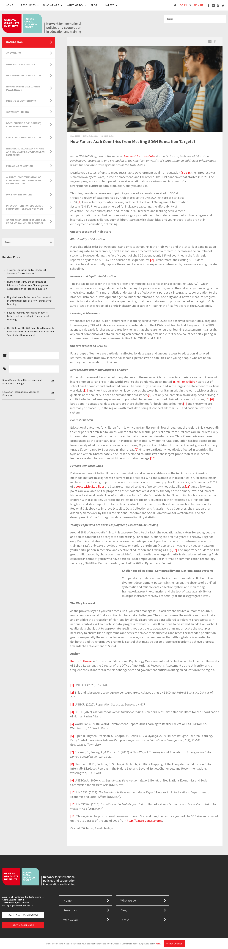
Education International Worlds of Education (20, 393)
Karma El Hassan (81, 661)
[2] (152, 260)
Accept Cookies (174, 943)
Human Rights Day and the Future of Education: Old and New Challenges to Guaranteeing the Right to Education (27, 285)
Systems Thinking (17, 112)
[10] (152, 458)
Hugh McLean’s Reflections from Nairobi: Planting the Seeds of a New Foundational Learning (29, 301)
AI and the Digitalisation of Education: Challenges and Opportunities (23, 180)
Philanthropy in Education (23, 75)
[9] (136, 449)
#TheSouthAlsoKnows (20, 64)
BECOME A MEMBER (23, 925)
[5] (207, 399)
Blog (93, 5)
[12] (174, 550)
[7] (185, 404)
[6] (212, 399)
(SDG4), (186, 172)
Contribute (13, 53)
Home (9, 5)
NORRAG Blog (14, 42)
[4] (150, 395)
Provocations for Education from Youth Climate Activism (24, 207)
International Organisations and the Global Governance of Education (25, 151)
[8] (98, 408)
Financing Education (19, 166)
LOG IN (182, 5)
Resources (28, 5)
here (158, 943)
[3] (86, 390)
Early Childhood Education (23, 137)
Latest (109, 5)
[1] (79, 202)
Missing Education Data (139, 156)
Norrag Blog (107, 136)
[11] (187, 486)
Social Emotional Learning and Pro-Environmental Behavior (26, 221)
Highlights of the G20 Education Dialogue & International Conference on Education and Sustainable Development (30, 331)
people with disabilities (89, 486)
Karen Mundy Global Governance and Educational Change (21, 381)
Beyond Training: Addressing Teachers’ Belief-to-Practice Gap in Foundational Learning (28, 316)
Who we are (71, 920)
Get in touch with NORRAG (23, 915)
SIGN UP (199, 5)
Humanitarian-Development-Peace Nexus (24, 88)
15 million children (185, 382)
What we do (128, 900)
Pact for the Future (19, 194)
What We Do (75, 5)
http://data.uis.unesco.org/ (144, 820)
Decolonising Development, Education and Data (23, 125)
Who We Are (51, 5)
